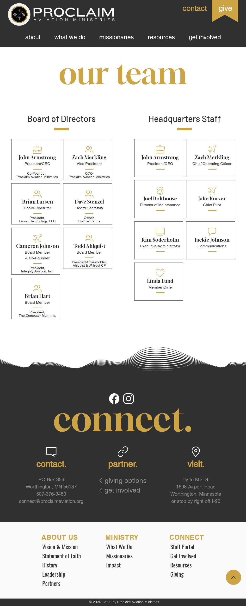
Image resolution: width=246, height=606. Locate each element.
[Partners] (66, 583)
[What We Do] (130, 546)
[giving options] (129, 480)
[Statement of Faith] (66, 555)
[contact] (186, 8)
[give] (225, 8)
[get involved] (124, 490)
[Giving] (194, 574)
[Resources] (194, 564)
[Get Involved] (194, 555)
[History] (66, 564)
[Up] (233, 577)
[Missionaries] (130, 555)
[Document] (114, 399)
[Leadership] (66, 574)
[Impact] (130, 564)
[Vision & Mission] (66, 546)
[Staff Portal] (194, 546)
